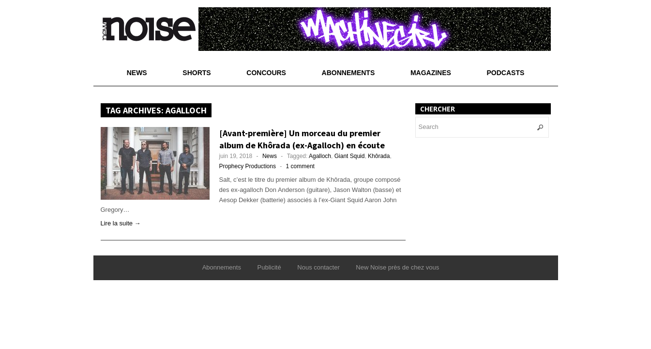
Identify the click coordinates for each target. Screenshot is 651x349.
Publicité (269, 267)
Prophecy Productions (247, 166)
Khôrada (379, 156)
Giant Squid (349, 156)
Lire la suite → (121, 223)
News (137, 73)
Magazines (430, 73)
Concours (266, 73)
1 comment (300, 166)
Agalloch (320, 156)
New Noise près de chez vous (397, 267)
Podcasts (506, 73)
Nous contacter (318, 267)
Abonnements (348, 73)
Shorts (196, 73)
